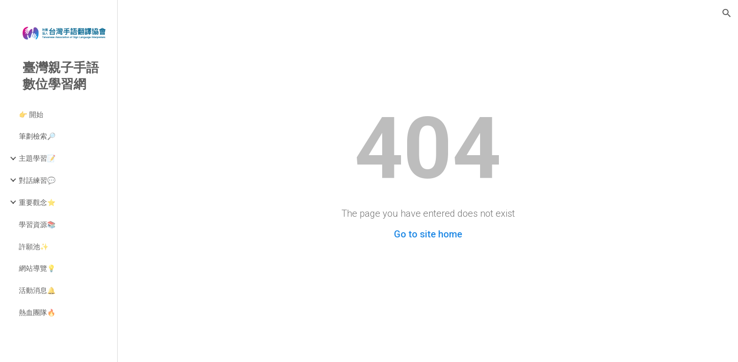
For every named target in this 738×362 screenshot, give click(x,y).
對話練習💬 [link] (37, 180)
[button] (726, 13)
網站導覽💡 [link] (37, 268)
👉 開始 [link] (31, 114)
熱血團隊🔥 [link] (37, 312)
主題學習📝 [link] (37, 158)
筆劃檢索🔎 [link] (37, 136)
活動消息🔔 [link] (37, 290)
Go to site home (428, 234)
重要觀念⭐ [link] (37, 202)
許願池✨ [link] (33, 246)
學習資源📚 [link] (37, 224)
